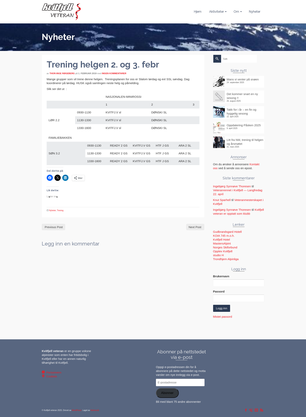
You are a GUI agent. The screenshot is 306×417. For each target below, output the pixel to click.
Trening (60, 210)
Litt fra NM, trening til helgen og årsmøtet (245, 141)
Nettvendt (95, 410)
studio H (218, 255)
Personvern (53, 372)
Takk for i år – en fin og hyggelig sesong (241, 111)
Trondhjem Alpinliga (226, 259)
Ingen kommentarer (114, 73)
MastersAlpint (222, 243)
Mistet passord (222, 316)
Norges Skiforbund (225, 247)
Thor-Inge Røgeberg (62, 73)
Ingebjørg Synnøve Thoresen (232, 186)
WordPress (76, 410)
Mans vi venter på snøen (243, 79)
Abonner (167, 393)
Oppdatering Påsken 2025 (244, 125)
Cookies (51, 376)
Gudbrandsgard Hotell (227, 231)
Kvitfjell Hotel (221, 239)
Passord (219, 291)
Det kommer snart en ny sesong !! (242, 96)
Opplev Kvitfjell (222, 251)
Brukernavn (221, 276)
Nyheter (52, 210)
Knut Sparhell (222, 200)
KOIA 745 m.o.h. (224, 235)
